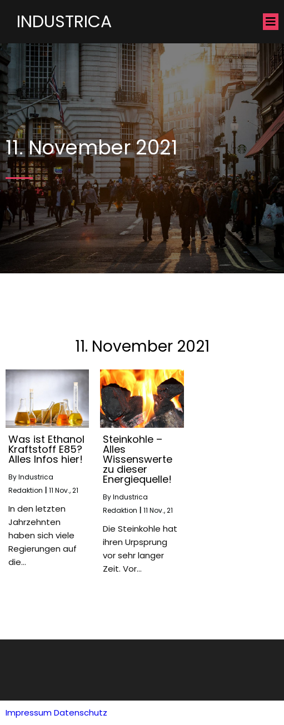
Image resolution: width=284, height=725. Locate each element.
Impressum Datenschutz (56, 712)
